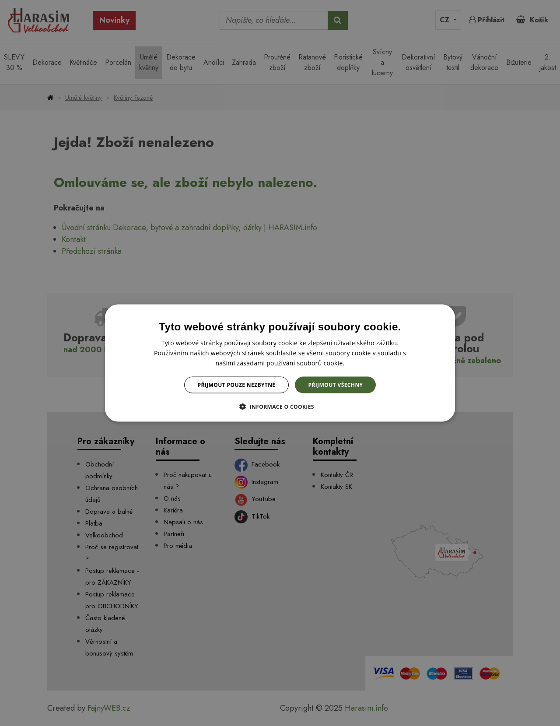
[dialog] (280, 363)
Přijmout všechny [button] (335, 385)
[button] (280, 406)
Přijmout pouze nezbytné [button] (237, 385)
